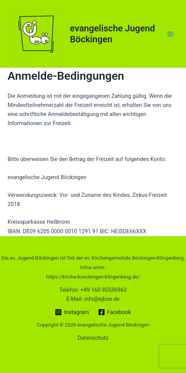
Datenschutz (93, 337)
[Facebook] (114, 312)
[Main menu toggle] (170, 34)
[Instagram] (72, 312)
